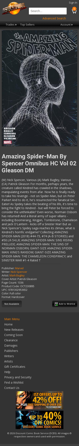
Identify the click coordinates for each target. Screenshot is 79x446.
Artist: (5, 275)
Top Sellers (27, 24)
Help (7, 372)
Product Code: (11, 286)
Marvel (19, 268)
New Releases (14, 330)
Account (66, 24)
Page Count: (9, 282)
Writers (9, 356)
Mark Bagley (16, 275)
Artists (8, 361)
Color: (5, 293)
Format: (6, 297)
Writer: (6, 272)
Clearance (11, 340)
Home (8, 324)
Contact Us (11, 388)
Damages (10, 345)
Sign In (73, 2)
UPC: (5, 290)
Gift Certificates (14, 367)
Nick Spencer (19, 272)
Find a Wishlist (14, 382)
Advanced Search (54, 18)
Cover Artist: (9, 279)
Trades (11, 24)
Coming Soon (13, 335)
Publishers (11, 351)
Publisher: (8, 268)
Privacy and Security (17, 377)
